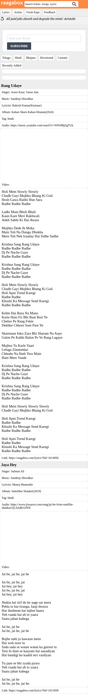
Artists (18, 12)
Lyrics (6, 12)
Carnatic (63, 57)
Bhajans (31, 57)
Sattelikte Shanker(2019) (26, 491)
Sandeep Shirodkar (22, 98)
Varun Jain (32, 92)
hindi (11, 118)
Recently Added (11, 65)
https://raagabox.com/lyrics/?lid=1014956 (34, 457)
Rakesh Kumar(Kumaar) (26, 105)
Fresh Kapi (33, 12)
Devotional (46, 57)
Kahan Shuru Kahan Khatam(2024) (32, 112)
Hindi (18, 57)
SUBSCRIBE (19, 46)
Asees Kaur (17, 92)
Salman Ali (17, 471)
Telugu (6, 57)
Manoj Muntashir (22, 484)
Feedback (49, 12)
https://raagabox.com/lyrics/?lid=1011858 (34, 690)
